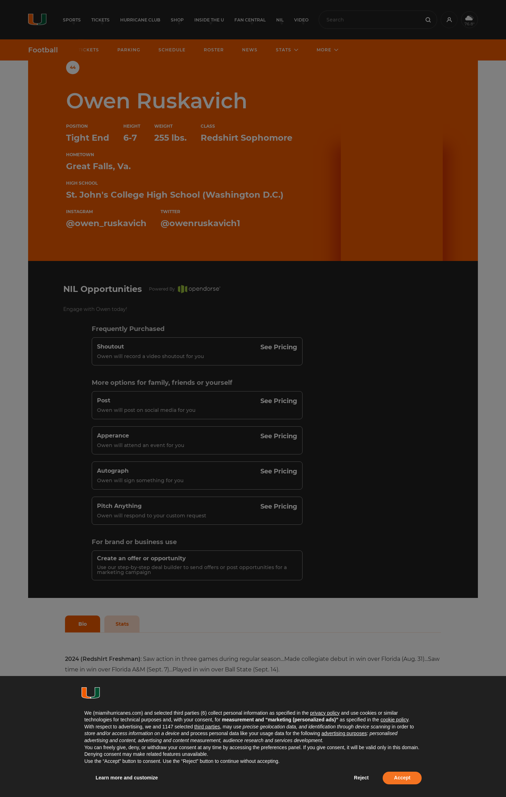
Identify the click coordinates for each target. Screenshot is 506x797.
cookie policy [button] (394, 719)
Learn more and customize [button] (127, 777)
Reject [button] (361, 777)
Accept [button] (402, 777)
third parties (207, 726)
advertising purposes (344, 733)
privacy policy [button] (324, 713)
